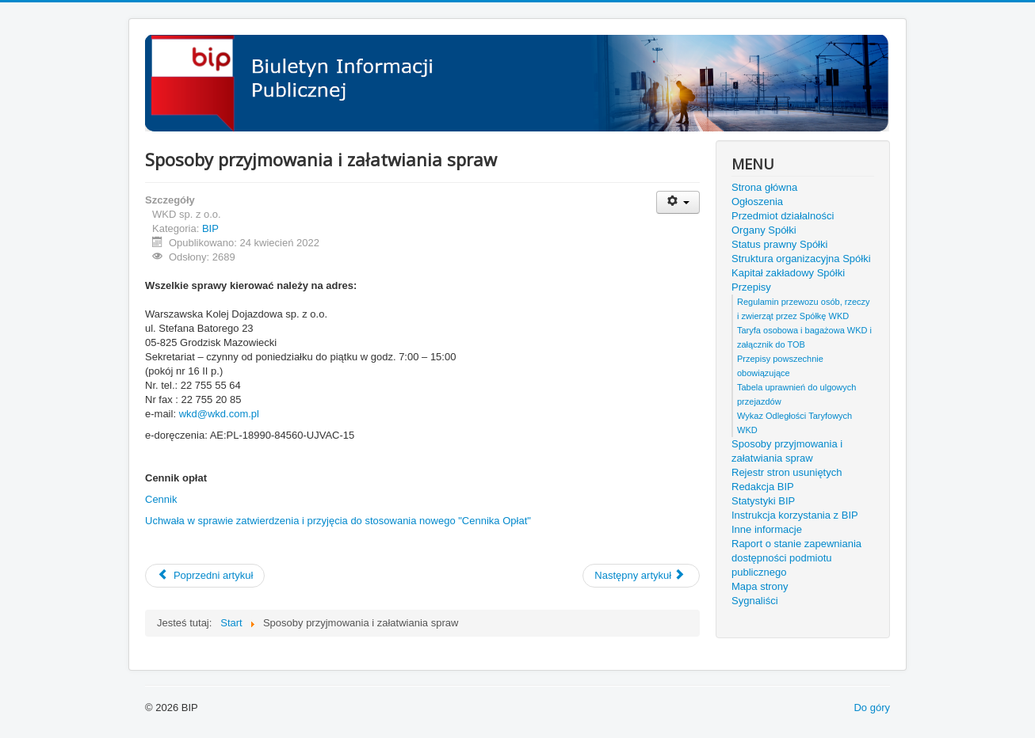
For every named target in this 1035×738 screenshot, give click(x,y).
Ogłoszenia (757, 201)
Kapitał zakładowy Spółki (788, 273)
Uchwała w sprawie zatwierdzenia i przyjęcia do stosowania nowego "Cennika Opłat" (338, 521)
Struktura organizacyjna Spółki (801, 258)
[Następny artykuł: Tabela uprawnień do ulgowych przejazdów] (641, 576)
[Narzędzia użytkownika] (678, 202)
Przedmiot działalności (782, 216)
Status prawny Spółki (779, 244)
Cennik (161, 499)
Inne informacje (766, 529)
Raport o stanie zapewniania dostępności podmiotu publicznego (796, 558)
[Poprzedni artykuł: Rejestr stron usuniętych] (205, 576)
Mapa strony (760, 586)
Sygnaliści (754, 601)
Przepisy (751, 287)
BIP (210, 228)
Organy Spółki (763, 230)
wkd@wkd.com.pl (219, 414)
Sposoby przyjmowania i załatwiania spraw (786, 451)
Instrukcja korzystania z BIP (794, 515)
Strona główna (764, 187)
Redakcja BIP (762, 487)
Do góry (872, 707)
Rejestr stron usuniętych (786, 472)
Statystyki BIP (763, 501)
